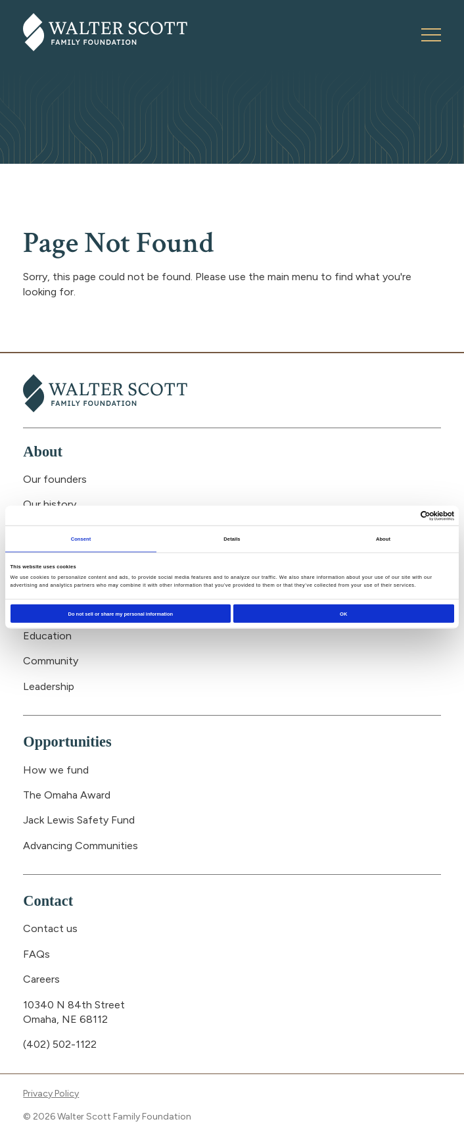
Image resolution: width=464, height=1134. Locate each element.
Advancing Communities (80, 845)
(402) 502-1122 (60, 1044)
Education (47, 635)
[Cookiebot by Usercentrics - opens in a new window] (396, 515)
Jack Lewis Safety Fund (79, 820)
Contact (48, 901)
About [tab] (383, 538)
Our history (49, 504)
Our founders (55, 479)
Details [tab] (231, 538)
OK (343, 613)
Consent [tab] (81, 538)
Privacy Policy (51, 1093)
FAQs (36, 954)
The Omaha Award (66, 795)
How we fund (56, 770)
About (42, 451)
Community (50, 660)
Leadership (48, 686)
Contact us (50, 928)
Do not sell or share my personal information (121, 613)
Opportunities (67, 741)
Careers (41, 979)
